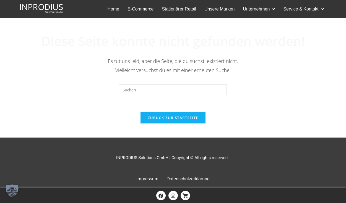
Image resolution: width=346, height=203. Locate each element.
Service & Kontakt (303, 9)
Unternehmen (259, 9)
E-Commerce (141, 9)
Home (113, 9)
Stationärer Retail (179, 9)
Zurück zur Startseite (173, 117)
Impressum (147, 178)
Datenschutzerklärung (188, 178)
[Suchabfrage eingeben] (173, 89)
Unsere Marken (219, 9)
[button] (259, 9)
